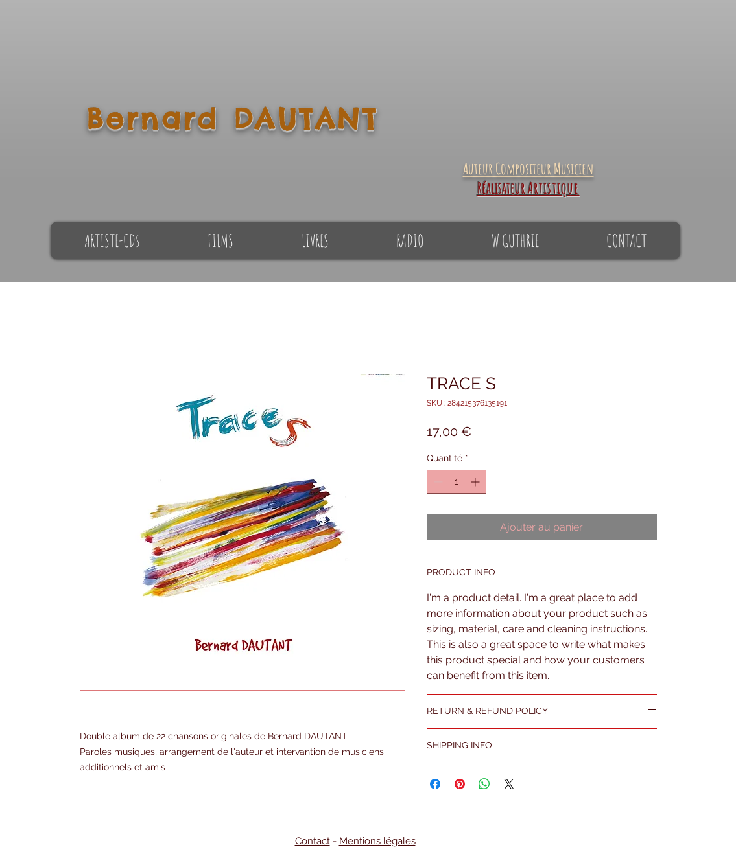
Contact (312, 841)
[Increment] (476, 481)
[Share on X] (509, 784)
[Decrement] (437, 481)
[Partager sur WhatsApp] (484, 784)
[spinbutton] (456, 481)
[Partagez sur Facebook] (435, 784)
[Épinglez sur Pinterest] (460, 784)
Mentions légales (377, 841)
